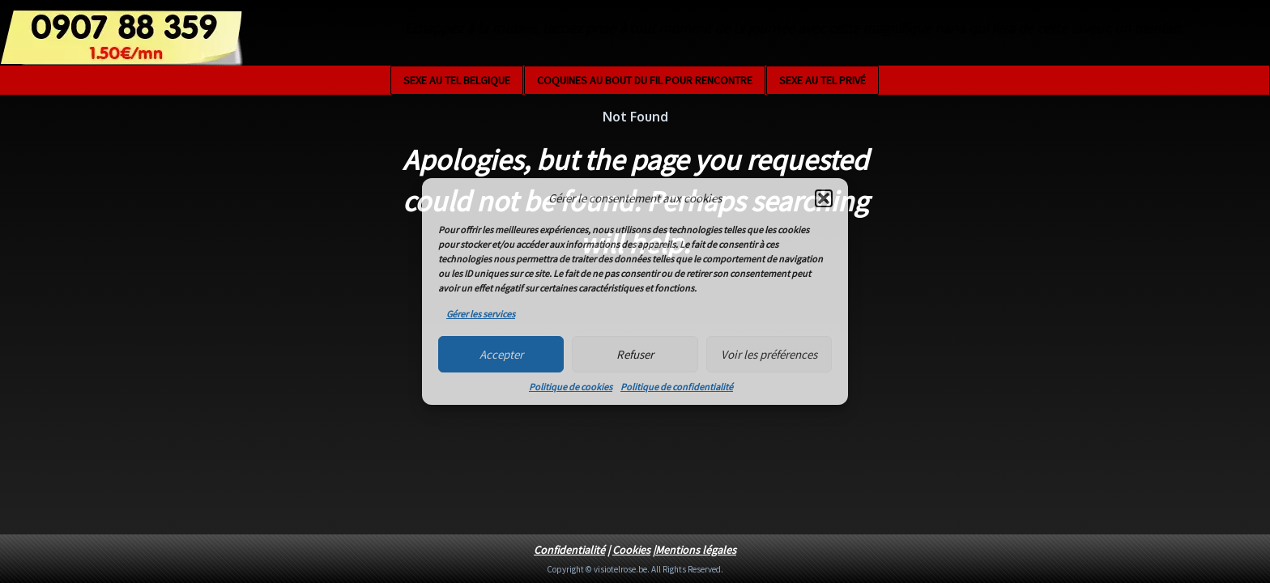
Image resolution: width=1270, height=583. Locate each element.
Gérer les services (480, 314)
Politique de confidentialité (676, 387)
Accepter (501, 354)
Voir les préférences (769, 354)
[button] (824, 198)
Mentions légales (695, 550)
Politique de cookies (570, 387)
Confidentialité (569, 550)
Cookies (631, 550)
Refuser (635, 354)
